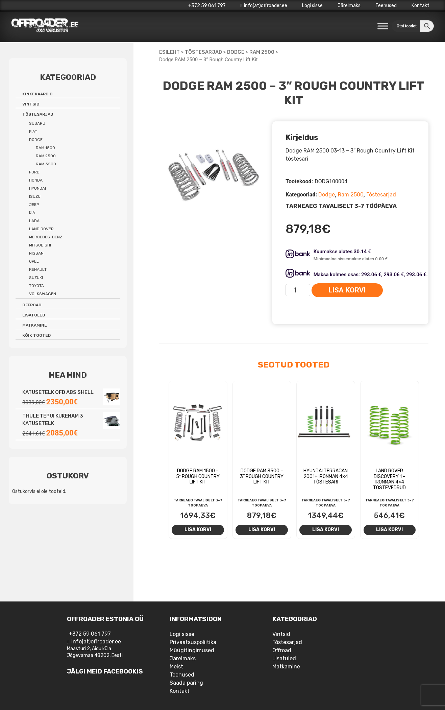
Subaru (37, 123)
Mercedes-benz (45, 237)
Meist (176, 666)
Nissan (36, 253)
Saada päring (186, 683)
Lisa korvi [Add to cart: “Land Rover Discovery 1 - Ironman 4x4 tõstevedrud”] (389, 529)
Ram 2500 (261, 52)
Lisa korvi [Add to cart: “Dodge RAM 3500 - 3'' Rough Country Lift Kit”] (261, 529)
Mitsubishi (40, 245)
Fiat (33, 131)
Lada (34, 220)
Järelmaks (349, 5)
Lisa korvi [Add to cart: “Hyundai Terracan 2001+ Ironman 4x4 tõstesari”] (325, 529)
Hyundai (37, 188)
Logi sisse (312, 5)
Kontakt (420, 5)
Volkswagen (42, 293)
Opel (34, 261)
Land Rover (41, 229)
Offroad (31, 305)
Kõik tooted (36, 335)
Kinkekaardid (37, 94)
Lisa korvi (347, 290)
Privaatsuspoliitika (193, 642)
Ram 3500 (46, 164)
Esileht (169, 52)
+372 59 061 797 (207, 5)
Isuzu (35, 196)
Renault (38, 269)
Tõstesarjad (203, 52)
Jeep (34, 204)
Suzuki (36, 277)
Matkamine (34, 325)
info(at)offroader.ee (264, 5)
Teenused (386, 5)
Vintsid (30, 104)
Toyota (36, 285)
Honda (36, 180)
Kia (32, 212)
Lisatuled (33, 315)
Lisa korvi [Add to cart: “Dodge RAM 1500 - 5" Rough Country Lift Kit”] (197, 529)
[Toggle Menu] (382, 26)
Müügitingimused (192, 650)
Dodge (235, 52)
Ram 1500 (45, 147)
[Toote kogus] (298, 290)
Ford (34, 172)
